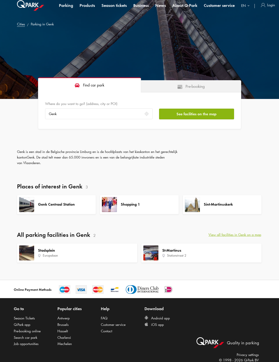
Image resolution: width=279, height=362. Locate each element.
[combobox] (246, 10)
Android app (157, 318)
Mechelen (64, 343)
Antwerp (63, 318)
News (160, 9)
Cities (21, 24)
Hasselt (62, 331)
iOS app (154, 324)
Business (141, 9)
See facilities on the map (196, 113)
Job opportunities (26, 343)
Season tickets (114, 9)
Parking (66, 9)
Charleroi (64, 337)
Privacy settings (248, 354)
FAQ (104, 318)
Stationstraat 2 (176, 255)
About (184, 9)
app (22, 324)
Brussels (63, 324)
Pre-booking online (27, 331)
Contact (106, 331)
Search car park (25, 337)
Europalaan (50, 255)
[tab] (89, 84)
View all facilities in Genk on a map (234, 234)
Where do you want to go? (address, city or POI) (81, 103)
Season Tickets (24, 318)
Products (87, 9)
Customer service (219, 9)
